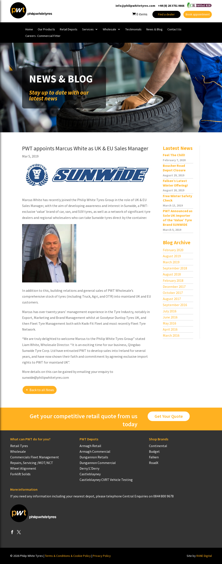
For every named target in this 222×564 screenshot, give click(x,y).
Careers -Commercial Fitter (42, 36)
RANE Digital (204, 556)
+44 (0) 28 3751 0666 (171, 6)
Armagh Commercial (95, 451)
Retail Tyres (19, 446)
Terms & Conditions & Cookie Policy (68, 556)
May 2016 (169, 323)
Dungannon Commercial (98, 463)
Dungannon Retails (94, 457)
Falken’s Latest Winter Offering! (175, 183)
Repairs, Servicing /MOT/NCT (31, 463)
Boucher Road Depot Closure (174, 167)
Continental (158, 446)
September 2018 (175, 268)
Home (29, 29)
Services (88, 29)
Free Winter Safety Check (177, 198)
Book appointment (198, 14)
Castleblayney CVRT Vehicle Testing (106, 479)
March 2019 (171, 262)
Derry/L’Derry (89, 468)
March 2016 (171, 335)
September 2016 (175, 305)
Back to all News (41, 390)
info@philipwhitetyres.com (135, 6)
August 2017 (172, 299)
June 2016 (170, 317)
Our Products (46, 29)
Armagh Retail (90, 446)
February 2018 (173, 280)
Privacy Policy (102, 556)
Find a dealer (166, 14)
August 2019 (172, 256)
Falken (154, 457)
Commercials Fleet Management (34, 457)
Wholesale (109, 29)
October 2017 (173, 292)
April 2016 (170, 329)
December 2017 (174, 286)
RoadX (153, 463)
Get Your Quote (169, 416)
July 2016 (169, 311)
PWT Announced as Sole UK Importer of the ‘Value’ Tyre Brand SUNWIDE (178, 217)
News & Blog (154, 29)
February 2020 (173, 250)
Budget (154, 451)
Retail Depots (68, 29)
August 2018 (172, 274)
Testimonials (133, 29)
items (139, 14)
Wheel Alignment (23, 468)
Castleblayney (90, 474)
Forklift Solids (20, 474)
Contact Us (174, 29)
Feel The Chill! (174, 155)
